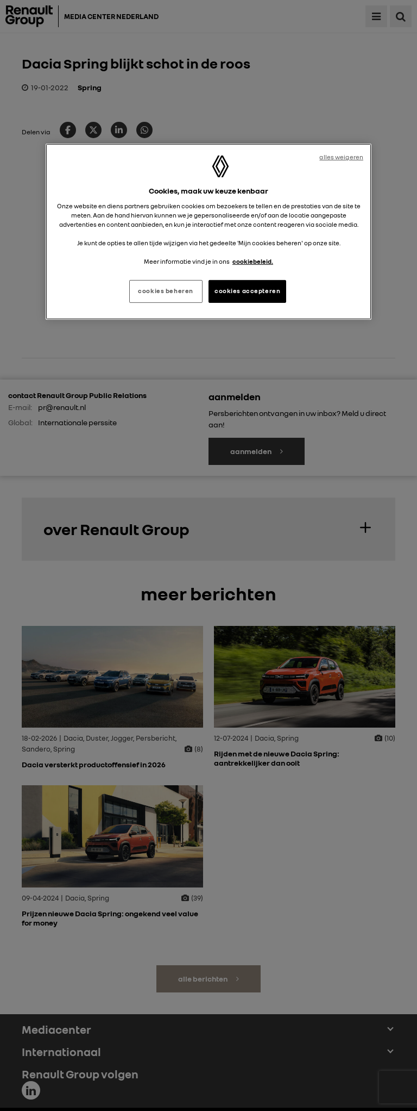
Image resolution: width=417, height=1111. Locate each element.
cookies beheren (165, 291)
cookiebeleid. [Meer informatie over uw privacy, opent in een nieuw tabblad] (252, 261)
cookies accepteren (247, 291)
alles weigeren (341, 157)
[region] (208, 232)
